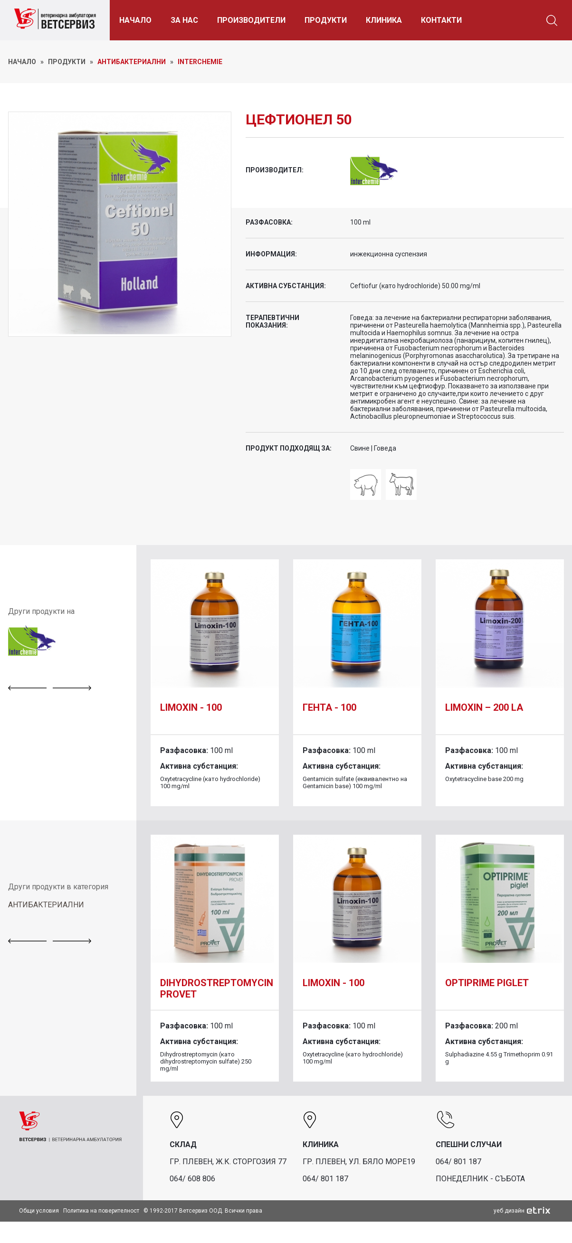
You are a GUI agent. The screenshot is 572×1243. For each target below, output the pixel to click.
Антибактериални (131, 62)
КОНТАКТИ (442, 20)
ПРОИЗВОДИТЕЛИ (252, 20)
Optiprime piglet (487, 983)
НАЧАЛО (136, 20)
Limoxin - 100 (191, 707)
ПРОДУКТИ (326, 20)
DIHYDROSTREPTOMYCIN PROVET (216, 988)
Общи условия (39, 1210)
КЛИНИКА (385, 20)
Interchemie (200, 62)
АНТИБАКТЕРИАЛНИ (46, 904)
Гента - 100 (329, 707)
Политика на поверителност (101, 1210)
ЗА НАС (185, 20)
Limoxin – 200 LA (484, 707)
